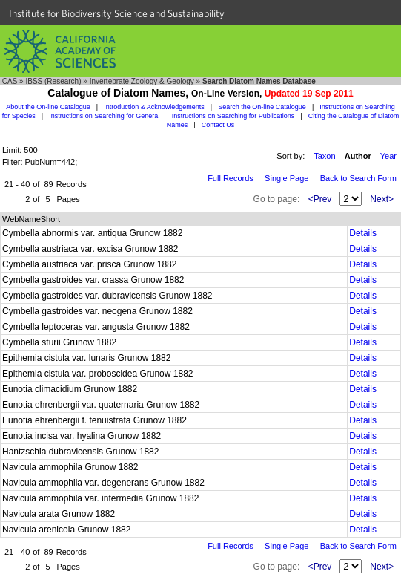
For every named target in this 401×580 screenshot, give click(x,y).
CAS (10, 81)
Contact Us (218, 124)
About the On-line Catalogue (48, 107)
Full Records (230, 178)
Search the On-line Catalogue (262, 107)
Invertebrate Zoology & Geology (142, 81)
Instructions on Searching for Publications (233, 116)
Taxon (324, 155)
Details (363, 233)
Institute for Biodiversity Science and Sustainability (117, 13)
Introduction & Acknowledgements (154, 107)
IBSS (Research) (53, 81)
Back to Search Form (358, 178)
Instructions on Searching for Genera (103, 116)
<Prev (320, 199)
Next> (382, 199)
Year (388, 155)
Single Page (286, 178)
